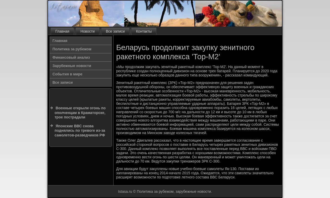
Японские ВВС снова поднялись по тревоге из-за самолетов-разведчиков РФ (80, 130)
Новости (87, 31)
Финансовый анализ (71, 57)
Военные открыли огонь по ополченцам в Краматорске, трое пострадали (80, 112)
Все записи (115, 31)
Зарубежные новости (71, 66)
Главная (62, 31)
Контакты (144, 31)
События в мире (67, 74)
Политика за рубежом (71, 49)
